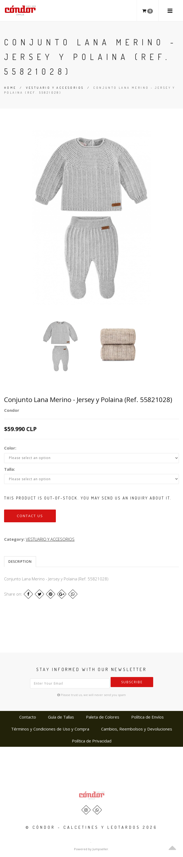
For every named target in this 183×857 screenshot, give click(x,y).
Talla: (9, 469)
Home (10, 88)
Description (20, 561)
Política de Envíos (147, 717)
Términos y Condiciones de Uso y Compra (50, 729)
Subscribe (132, 682)
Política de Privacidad (91, 741)
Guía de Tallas (61, 717)
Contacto (27, 717)
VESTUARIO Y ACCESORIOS (55, 88)
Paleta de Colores (102, 717)
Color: (10, 448)
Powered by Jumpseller (91, 849)
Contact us (30, 515)
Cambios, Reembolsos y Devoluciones (136, 729)
